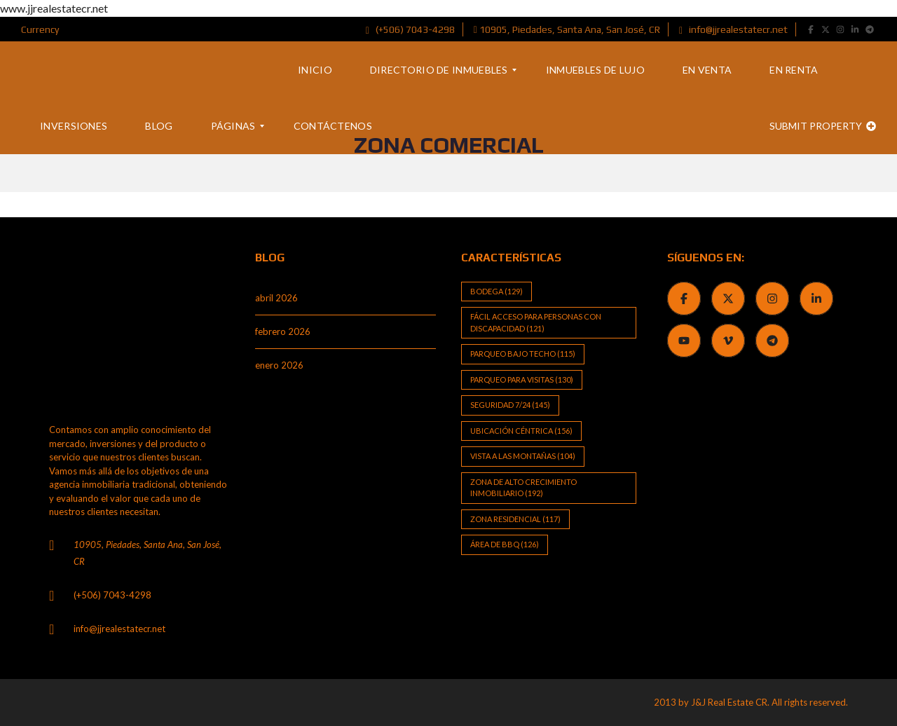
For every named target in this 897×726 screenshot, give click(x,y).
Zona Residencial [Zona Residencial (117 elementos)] (515, 518)
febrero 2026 (282, 331)
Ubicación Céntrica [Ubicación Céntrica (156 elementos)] (521, 430)
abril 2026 (276, 297)
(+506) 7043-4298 (410, 29)
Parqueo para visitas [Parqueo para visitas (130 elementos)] (521, 379)
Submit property (822, 126)
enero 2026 (279, 365)
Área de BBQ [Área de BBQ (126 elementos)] (504, 544)
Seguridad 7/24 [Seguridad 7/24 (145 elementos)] (510, 404)
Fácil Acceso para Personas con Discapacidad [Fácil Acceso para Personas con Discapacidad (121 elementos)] (535, 322)
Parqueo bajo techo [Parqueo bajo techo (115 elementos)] (522, 353)
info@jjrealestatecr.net (733, 29)
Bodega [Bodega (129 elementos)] (496, 291)
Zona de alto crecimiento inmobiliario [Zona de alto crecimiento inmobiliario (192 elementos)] (523, 487)
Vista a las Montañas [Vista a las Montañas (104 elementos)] (522, 455)
